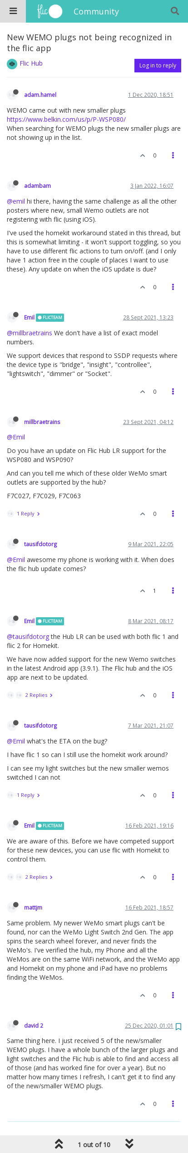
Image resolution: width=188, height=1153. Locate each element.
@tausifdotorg (28, 636)
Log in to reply (157, 65)
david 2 (33, 1025)
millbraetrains (42, 421)
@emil (16, 201)
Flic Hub (31, 63)
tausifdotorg (40, 544)
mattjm (33, 907)
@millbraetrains (29, 333)
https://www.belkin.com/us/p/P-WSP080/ (66, 119)
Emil (29, 317)
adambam (37, 185)
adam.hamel (40, 94)
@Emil (16, 437)
